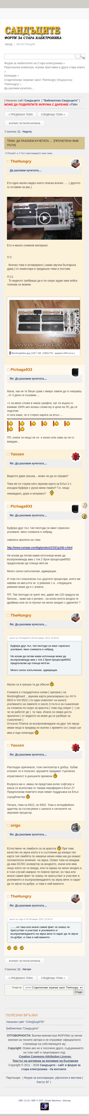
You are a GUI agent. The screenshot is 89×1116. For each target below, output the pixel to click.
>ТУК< (73, 104)
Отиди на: (17, 987)
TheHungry (11, 84)
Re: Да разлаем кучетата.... (28, 378)
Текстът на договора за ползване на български (45, 1060)
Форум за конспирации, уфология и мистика (52, 1077)
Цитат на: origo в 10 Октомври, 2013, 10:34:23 (30, 919)
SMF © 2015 (37, 1100)
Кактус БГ (43, 1081)
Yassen (17, 454)
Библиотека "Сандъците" (22, 1027)
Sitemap (67, 1100)
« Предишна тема (20, 114)
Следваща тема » (53, 114)
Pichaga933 (21, 369)
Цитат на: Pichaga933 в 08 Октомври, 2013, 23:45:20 (34, 637)
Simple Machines (52, 1100)
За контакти (58, 1068)
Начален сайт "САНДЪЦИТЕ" (25, 1021)
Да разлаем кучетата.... (26, 170)
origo (15, 825)
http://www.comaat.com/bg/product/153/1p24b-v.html (39, 547)
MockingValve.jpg (19, 352)
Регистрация (25, 44)
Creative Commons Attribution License (45, 1056)
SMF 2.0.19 (23, 1100)
